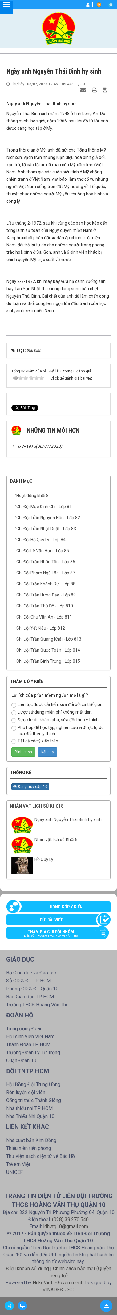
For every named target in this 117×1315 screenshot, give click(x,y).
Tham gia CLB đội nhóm (55, 934)
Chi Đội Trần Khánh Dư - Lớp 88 (45, 583)
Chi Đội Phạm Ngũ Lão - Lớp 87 (45, 572)
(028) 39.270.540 (70, 1219)
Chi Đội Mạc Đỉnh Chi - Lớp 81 (44, 506)
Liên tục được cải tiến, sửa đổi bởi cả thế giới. (56, 705)
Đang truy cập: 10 (30, 787)
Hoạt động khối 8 (32, 495)
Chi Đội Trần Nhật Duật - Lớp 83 (46, 528)
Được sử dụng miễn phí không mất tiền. (51, 712)
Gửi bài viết (51, 919)
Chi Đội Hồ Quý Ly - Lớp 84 (41, 539)
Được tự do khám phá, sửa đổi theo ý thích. (55, 720)
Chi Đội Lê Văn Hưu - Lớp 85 (42, 550)
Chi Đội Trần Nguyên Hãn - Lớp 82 (48, 517)
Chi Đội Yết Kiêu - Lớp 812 (40, 628)
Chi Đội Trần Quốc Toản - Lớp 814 (48, 650)
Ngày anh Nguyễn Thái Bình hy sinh (68, 819)
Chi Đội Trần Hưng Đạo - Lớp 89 (46, 594)
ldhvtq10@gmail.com (65, 1226)
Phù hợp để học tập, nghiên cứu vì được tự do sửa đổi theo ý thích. (57, 730)
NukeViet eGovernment (57, 1283)
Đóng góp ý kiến (66, 906)
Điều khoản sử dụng (27, 1268)
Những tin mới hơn (53, 430)
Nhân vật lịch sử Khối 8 (36, 806)
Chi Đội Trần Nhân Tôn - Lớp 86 (45, 561)
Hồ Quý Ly (43, 859)
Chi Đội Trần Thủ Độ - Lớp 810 (44, 606)
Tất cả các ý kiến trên (34, 741)
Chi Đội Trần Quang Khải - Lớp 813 (48, 639)
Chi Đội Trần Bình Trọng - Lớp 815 (48, 661)
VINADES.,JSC (58, 1290)
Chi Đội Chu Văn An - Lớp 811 (44, 617)
